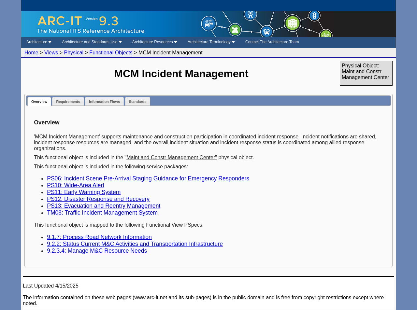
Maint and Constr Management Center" (171, 157)
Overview (39, 102)
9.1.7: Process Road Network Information (99, 237)
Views (51, 52)
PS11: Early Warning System (84, 192)
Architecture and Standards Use (92, 42)
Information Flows (104, 102)
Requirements (68, 102)
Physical (74, 52)
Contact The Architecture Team (272, 42)
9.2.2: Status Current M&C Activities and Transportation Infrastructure (135, 244)
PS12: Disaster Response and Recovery (98, 199)
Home (31, 52)
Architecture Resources (154, 42)
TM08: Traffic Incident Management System (102, 212)
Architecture (38, 42)
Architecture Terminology (211, 42)
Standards (138, 102)
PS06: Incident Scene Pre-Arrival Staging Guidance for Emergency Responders (148, 178)
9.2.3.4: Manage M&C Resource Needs (97, 250)
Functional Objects (111, 52)
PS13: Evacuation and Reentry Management (103, 206)
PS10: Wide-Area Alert (75, 185)
